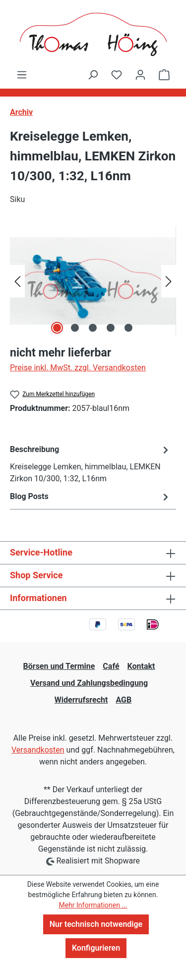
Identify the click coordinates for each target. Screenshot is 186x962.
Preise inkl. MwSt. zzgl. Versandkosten (78, 367)
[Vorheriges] (17, 281)
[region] (93, 281)
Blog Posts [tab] (90, 497)
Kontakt (141, 666)
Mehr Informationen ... (93, 905)
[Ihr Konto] (140, 75)
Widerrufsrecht (81, 700)
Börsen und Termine (59, 666)
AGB (123, 700)
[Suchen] (93, 75)
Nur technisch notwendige (96, 924)
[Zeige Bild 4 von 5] (111, 328)
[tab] (90, 463)
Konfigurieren (96, 948)
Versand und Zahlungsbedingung (89, 683)
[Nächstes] (168, 281)
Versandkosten (37, 750)
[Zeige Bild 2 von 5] (75, 328)
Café (111, 666)
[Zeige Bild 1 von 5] (57, 328)
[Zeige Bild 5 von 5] (128, 328)
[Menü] (22, 75)
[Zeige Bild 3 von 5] (93, 328)
